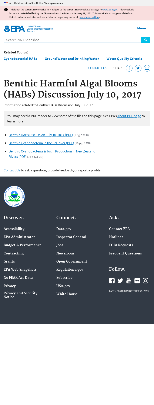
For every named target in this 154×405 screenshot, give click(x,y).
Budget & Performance (22, 245)
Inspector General (71, 237)
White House (67, 294)
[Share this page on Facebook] (129, 68)
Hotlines (116, 237)
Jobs (59, 245)
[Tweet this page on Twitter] (138, 68)
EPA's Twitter (120, 280)
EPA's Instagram (145, 280)
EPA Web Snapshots (20, 270)
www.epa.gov (109, 9)
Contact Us (97, 68)
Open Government (71, 262)
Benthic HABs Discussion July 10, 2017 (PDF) (41, 134)
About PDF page (129, 115)
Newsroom (65, 254)
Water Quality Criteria (124, 58)
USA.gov (63, 286)
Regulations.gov (69, 270)
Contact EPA (119, 229)
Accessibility (14, 229)
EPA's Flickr (137, 280)
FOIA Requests (121, 245)
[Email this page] (147, 68)
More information (89, 17)
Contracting (14, 254)
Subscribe (64, 278)
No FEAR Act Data (18, 278)
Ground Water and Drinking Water (72, 58)
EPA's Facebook (112, 280)
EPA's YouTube (128, 280)
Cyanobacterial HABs (20, 58)
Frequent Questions (125, 254)
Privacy (10, 286)
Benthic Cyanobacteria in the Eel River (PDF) (41, 143)
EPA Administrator (19, 237)
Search (145, 40)
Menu (141, 28)
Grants (9, 262)
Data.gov (63, 229)
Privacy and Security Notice (20, 295)
